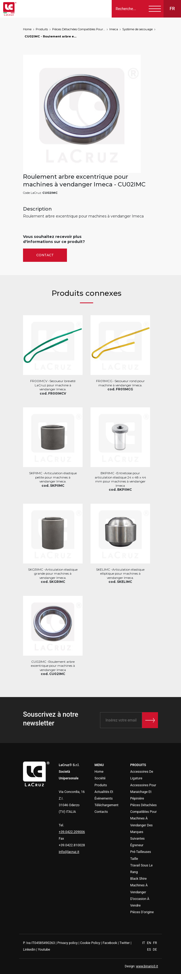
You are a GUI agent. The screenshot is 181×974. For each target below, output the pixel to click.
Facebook (110, 943)
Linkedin (29, 949)
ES (149, 949)
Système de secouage (137, 29)
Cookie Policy (90, 943)
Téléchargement (106, 805)
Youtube (44, 949)
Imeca (113, 29)
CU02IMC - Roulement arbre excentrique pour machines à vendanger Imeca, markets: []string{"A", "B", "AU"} (51, 36)
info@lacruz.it (69, 852)
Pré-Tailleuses (140, 852)
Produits (42, 29)
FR (155, 943)
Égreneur (136, 845)
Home (27, 29)
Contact (45, 255)
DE (155, 949)
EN (149, 943)
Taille (134, 859)
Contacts (101, 812)
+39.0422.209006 (72, 832)
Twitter (124, 943)
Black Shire (138, 879)
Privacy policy (67, 943)
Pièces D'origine (142, 912)
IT (144, 943)
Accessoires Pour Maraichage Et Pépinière (143, 791)
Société (100, 778)
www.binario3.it (147, 966)
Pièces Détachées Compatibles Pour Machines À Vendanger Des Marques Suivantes (78, 29)
